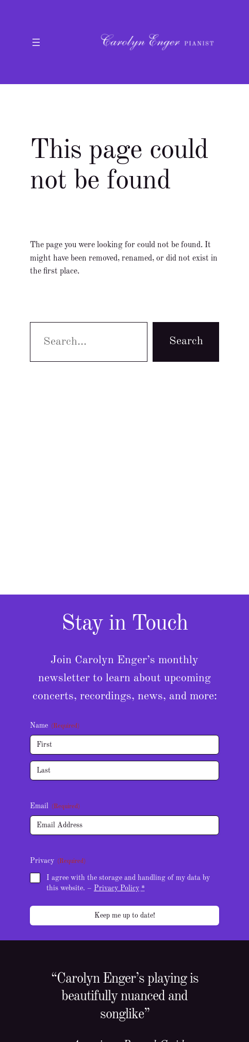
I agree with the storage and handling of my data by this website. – (128, 883)
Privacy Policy (116, 888)
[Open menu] (36, 42)
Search (186, 341)
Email (55, 807)
